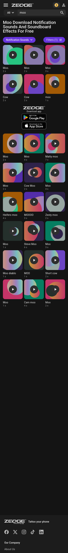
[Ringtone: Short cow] (55, 264)
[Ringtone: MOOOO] (34, 206)
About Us (9, 549)
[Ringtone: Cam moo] (34, 293)
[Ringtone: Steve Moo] (34, 235)
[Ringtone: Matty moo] (55, 147)
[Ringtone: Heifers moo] (13, 206)
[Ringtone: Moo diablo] (13, 264)
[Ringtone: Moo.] (13, 59)
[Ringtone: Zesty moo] (55, 206)
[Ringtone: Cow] (13, 88)
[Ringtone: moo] (55, 88)
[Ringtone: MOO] (34, 264)
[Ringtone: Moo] (34, 59)
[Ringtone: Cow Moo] (34, 176)
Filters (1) (54, 39)
